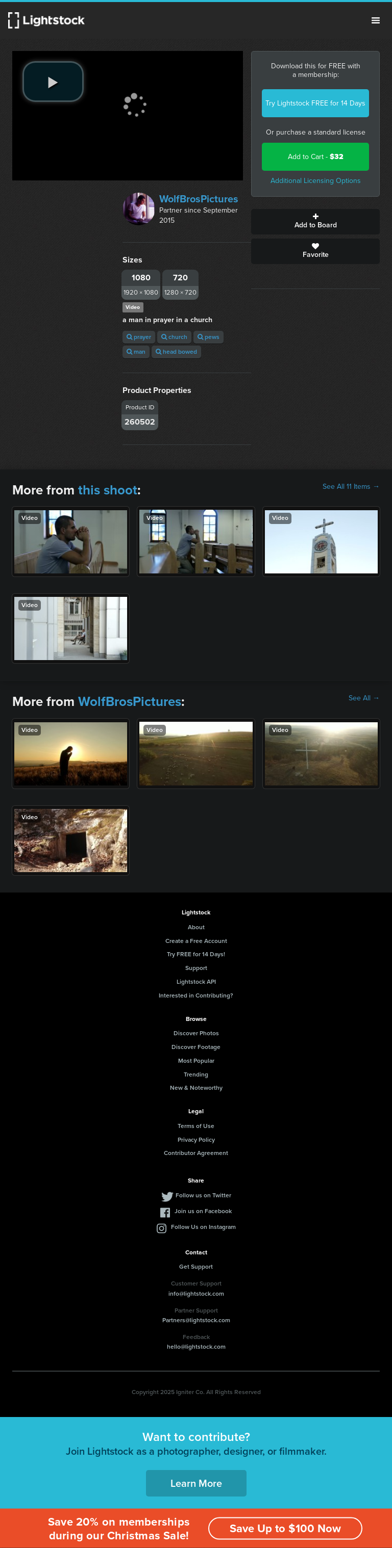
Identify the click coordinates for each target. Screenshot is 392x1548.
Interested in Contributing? (196, 995)
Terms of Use (196, 1126)
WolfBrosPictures (198, 198)
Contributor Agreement (196, 1153)
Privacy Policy (196, 1139)
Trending (196, 1074)
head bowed (176, 351)
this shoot (107, 490)
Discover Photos (196, 1033)
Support (196, 968)
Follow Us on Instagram (203, 1226)
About (196, 927)
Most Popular (196, 1060)
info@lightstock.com (196, 1293)
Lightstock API (196, 981)
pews (208, 337)
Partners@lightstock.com (196, 1320)
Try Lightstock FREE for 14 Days (315, 103)
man (136, 351)
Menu (376, 20)
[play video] (53, 81)
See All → (364, 698)
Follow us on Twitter (203, 1195)
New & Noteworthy (196, 1087)
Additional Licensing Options (316, 180)
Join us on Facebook (203, 1211)
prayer (139, 337)
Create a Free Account (196, 941)
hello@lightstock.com (196, 1346)
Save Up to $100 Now (285, 1528)
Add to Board (315, 221)
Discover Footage (196, 1047)
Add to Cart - (316, 156)
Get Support (196, 1266)
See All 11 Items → (351, 487)
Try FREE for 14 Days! (196, 954)
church (174, 337)
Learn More (196, 1483)
